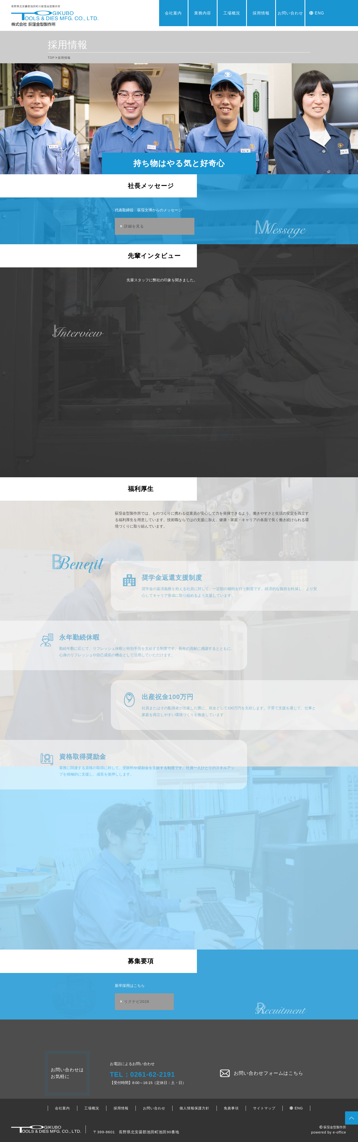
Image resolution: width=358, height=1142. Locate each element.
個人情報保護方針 (194, 1108)
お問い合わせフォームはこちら (261, 1073)
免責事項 (231, 1108)
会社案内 (173, 13)
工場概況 (231, 13)
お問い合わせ (290, 13)
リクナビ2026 (136, 1001)
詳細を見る (134, 226)
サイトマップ (264, 1108)
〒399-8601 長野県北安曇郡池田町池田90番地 (136, 1132)
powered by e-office (328, 1132)
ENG (316, 13)
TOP (51, 58)
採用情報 (261, 13)
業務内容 (202, 13)
